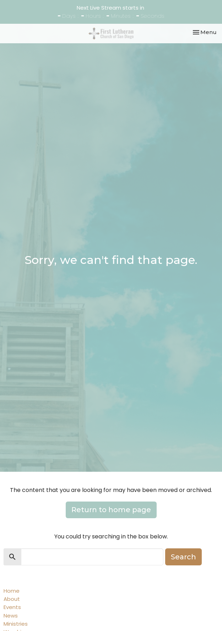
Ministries (16, 623)
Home (12, 590)
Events (12, 607)
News (11, 615)
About (12, 599)
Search (183, 557)
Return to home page (111, 509)
